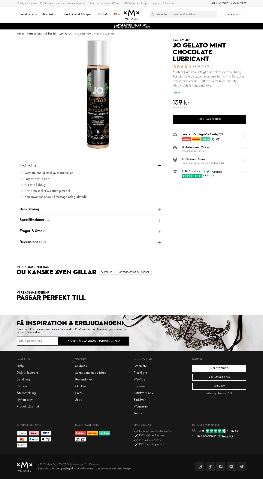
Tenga (138, 413)
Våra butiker (238, 3)
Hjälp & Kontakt (218, 3)
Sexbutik (81, 366)
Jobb (78, 399)
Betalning (23, 379)
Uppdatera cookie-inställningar (113, 468)
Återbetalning (26, 393)
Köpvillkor (43, 468)
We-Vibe (139, 379)
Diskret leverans (27, 372)
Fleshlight (140, 372)
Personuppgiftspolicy (64, 468)
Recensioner (83, 379)
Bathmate (140, 366)
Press (79, 393)
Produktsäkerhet (28, 406)
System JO (64, 33)
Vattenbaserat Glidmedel (41, 33)
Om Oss (80, 386)
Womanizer (141, 406)
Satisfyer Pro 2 (143, 393)
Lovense (139, 386)
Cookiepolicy (85, 468)
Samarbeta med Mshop (91, 372)
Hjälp (20, 366)
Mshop (21, 33)
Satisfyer (140, 399)
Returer (22, 386)
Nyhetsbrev (25, 399)
